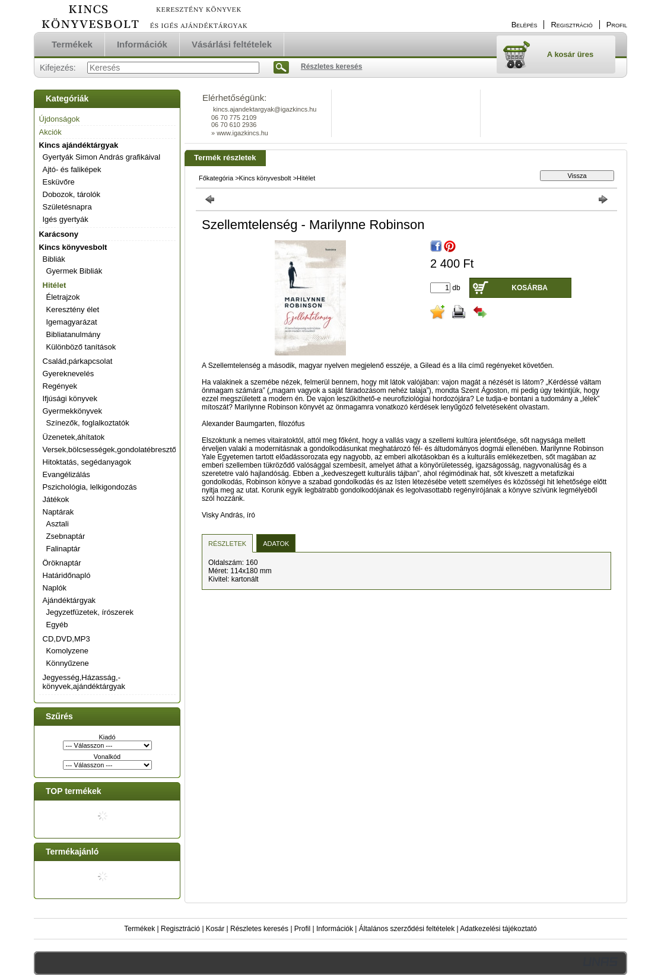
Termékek (139, 929)
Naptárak (58, 511)
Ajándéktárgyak (69, 600)
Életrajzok (63, 297)
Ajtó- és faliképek (72, 169)
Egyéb (57, 624)
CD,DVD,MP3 (66, 638)
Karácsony (58, 234)
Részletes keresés (259, 929)
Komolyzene (67, 650)
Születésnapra (67, 206)
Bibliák (54, 259)
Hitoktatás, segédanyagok (87, 462)
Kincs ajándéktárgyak (79, 145)
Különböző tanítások (81, 346)
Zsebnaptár (65, 536)
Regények (60, 386)
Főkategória (216, 178)
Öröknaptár (62, 562)
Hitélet (54, 285)
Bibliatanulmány (73, 334)
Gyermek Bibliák (74, 270)
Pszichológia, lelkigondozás (90, 486)
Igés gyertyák (65, 219)
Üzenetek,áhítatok (74, 437)
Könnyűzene (67, 663)
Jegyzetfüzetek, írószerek (90, 612)
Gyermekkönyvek (72, 410)
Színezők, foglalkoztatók (87, 422)
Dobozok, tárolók (72, 194)
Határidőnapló (67, 575)
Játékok (56, 499)
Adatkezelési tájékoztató (498, 929)
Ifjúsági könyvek (70, 398)
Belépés (524, 24)
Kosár (215, 929)
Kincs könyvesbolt (73, 247)
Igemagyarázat (71, 321)
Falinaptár (63, 548)
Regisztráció (180, 929)
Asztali (57, 523)
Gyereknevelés (68, 373)
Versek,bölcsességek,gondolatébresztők (111, 449)
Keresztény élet (73, 309)
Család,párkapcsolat (78, 361)
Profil (302, 929)
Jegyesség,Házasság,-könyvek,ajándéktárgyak (84, 682)
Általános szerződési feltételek (407, 929)
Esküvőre (59, 181)
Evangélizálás (66, 474)
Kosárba (529, 288)
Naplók (54, 587)
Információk (334, 929)
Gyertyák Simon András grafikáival (102, 157)
